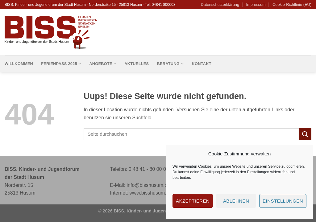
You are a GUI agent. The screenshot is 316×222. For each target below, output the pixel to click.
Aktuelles (136, 63)
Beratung (170, 64)
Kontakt (201, 63)
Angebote (102, 64)
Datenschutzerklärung (220, 4)
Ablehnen (236, 201)
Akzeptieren (193, 201)
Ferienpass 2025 (61, 64)
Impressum (255, 4)
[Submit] (305, 134)
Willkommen (19, 63)
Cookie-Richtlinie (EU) (291, 4)
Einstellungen (258, 172)
